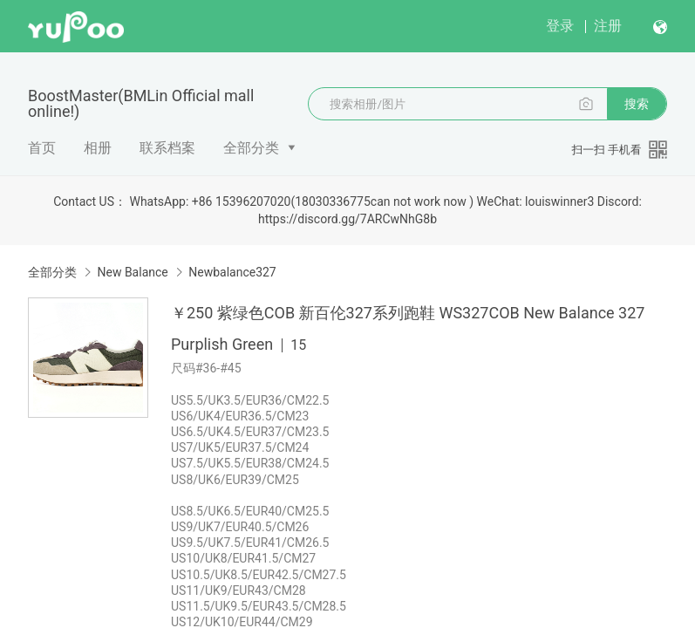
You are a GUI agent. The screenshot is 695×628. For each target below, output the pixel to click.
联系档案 (167, 148)
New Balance (132, 272)
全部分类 (251, 148)
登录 (560, 25)
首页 (42, 148)
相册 (98, 148)
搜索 (636, 104)
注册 (608, 25)
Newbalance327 (232, 272)
